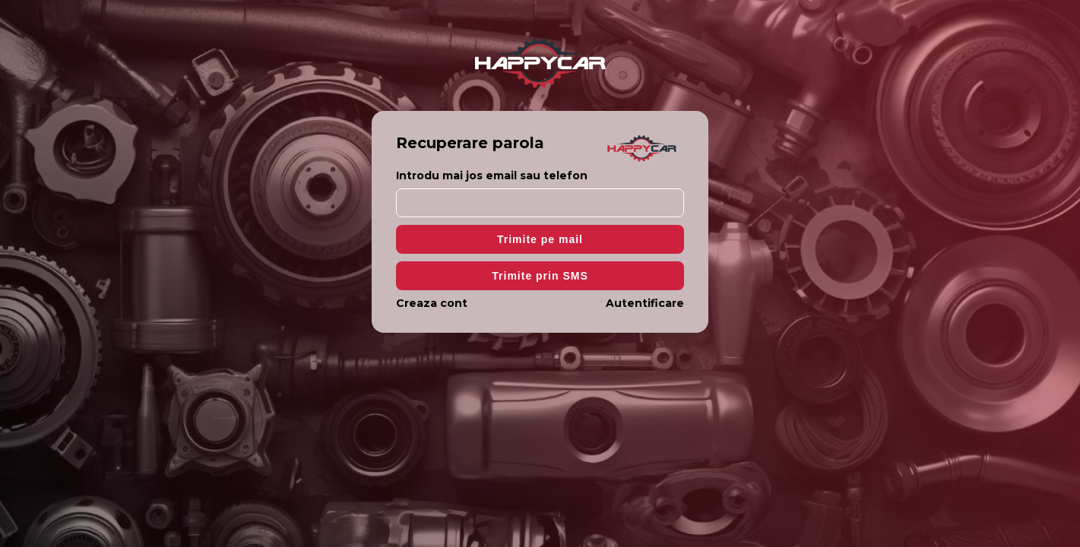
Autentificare (645, 303)
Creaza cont (431, 303)
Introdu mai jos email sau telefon (492, 175)
